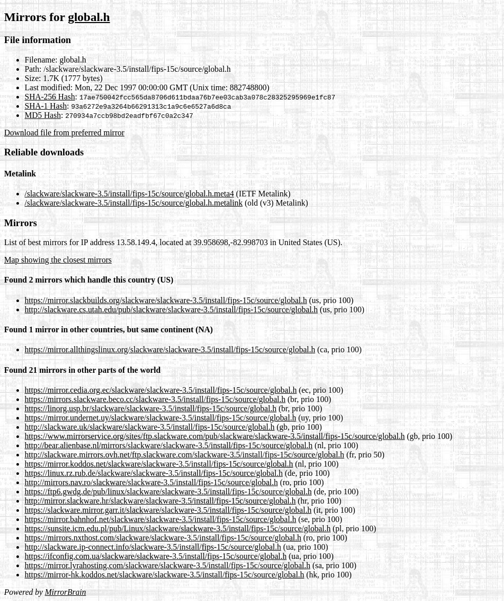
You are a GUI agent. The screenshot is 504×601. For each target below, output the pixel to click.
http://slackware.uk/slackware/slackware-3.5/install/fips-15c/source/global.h (149, 427)
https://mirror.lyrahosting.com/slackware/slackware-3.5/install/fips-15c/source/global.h (167, 565)
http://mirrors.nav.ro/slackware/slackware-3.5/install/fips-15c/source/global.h (151, 482)
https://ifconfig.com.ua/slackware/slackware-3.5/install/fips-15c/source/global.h (156, 556)
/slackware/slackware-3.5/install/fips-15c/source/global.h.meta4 (129, 193)
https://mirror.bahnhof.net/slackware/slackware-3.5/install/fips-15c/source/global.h (160, 519)
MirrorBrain (65, 592)
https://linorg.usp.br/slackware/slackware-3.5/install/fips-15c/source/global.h (150, 408)
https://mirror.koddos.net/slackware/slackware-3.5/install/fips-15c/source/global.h (159, 463)
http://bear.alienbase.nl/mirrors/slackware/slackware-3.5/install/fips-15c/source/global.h (169, 445)
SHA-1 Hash (46, 106)
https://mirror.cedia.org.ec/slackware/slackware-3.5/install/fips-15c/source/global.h (161, 390)
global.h (89, 17)
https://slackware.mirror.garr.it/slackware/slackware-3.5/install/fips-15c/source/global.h (168, 510)
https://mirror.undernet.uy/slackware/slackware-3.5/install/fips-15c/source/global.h (160, 417)
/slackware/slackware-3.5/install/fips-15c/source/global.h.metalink (134, 202)
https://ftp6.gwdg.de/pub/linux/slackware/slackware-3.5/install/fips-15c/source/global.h (168, 491)
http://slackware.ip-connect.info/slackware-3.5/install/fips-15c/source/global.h (153, 547)
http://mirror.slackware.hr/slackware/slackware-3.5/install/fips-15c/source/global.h (160, 500)
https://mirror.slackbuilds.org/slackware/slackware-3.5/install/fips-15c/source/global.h (166, 300)
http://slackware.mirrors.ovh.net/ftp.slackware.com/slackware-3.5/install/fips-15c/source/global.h (184, 454)
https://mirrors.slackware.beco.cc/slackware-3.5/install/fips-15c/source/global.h (155, 399)
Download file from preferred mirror (64, 132)
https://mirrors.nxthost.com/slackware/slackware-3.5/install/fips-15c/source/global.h (163, 537)
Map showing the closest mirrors (58, 259)
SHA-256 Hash (50, 96)
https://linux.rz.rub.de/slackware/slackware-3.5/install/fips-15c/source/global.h (154, 473)
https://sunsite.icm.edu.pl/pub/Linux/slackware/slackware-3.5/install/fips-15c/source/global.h (178, 528)
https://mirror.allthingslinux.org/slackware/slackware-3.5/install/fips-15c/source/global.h (170, 349)
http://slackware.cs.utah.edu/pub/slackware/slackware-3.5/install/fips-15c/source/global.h (171, 309)
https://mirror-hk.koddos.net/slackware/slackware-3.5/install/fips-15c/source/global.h (164, 574)
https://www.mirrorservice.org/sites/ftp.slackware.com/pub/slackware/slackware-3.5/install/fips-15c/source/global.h (215, 436)
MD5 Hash (43, 115)
